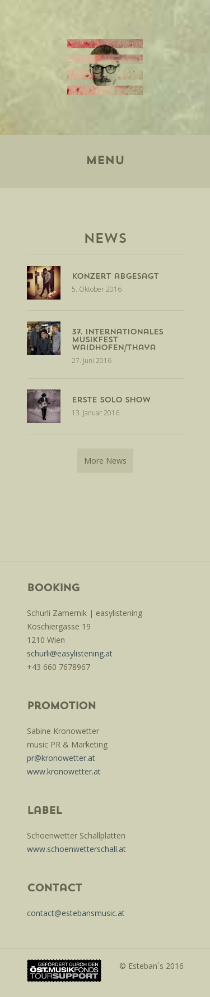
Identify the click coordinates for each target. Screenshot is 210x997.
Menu (105, 161)
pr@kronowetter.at (61, 758)
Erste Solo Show (111, 400)
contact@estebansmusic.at (76, 913)
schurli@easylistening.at (70, 653)
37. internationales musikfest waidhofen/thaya (117, 340)
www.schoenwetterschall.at (76, 849)
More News (105, 460)
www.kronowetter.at (64, 771)
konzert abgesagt (115, 277)
